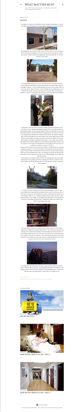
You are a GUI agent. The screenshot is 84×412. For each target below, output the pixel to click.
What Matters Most (40, 4)
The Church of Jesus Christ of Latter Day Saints (42, 279)
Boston (25, 279)
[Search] (63, 4)
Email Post (26, 277)
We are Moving (27, 316)
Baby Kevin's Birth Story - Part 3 (35, 392)
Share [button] (21, 277)
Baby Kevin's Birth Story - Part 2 (35, 354)
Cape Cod (29, 279)
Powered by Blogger (42, 405)
